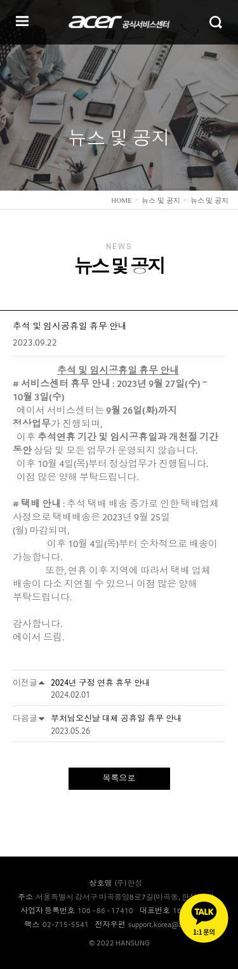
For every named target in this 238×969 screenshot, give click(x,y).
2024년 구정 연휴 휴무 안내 (100, 683)
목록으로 (119, 778)
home (121, 200)
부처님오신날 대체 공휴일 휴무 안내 (116, 718)
